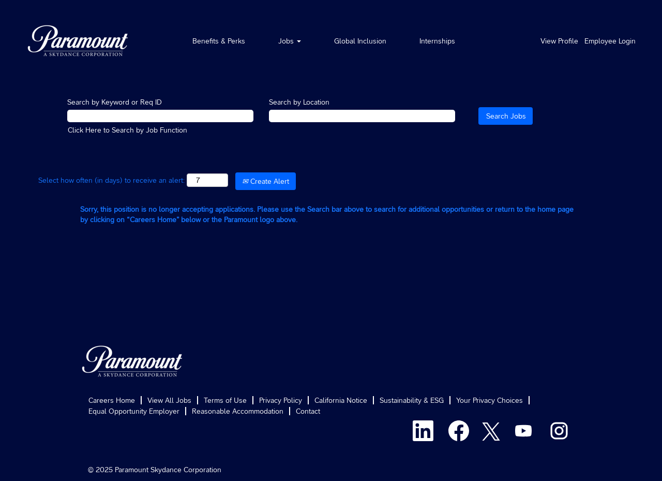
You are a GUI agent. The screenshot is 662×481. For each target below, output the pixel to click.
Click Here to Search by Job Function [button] (127, 130)
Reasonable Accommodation (237, 411)
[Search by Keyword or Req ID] (160, 116)
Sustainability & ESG (412, 400)
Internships (437, 41)
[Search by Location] (362, 116)
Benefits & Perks (218, 41)
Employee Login (610, 41)
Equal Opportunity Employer (133, 411)
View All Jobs (169, 400)
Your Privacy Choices (489, 400)
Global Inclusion (360, 41)
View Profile (559, 41)
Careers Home (111, 400)
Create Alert (265, 181)
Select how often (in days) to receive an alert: (111, 180)
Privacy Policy (280, 400)
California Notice (340, 400)
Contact (308, 411)
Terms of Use (225, 400)
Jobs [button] (289, 41)
